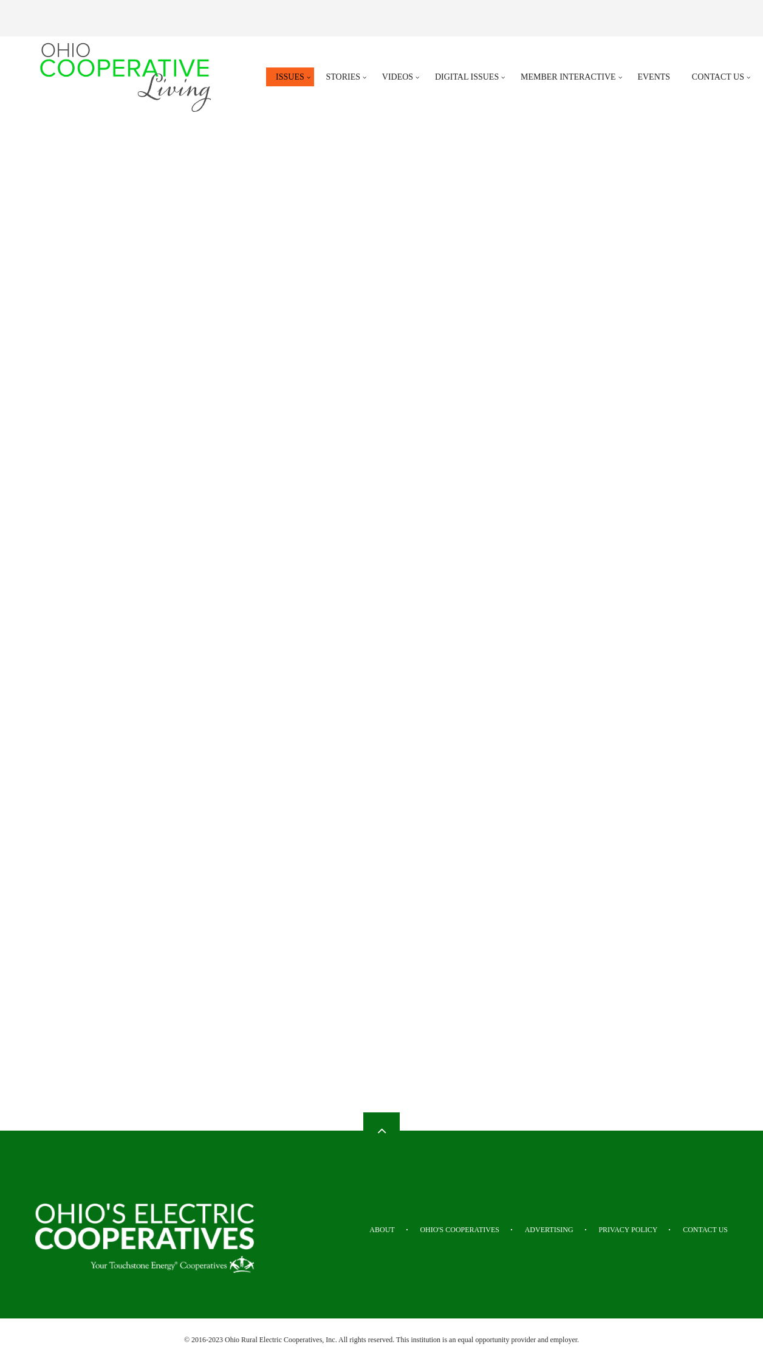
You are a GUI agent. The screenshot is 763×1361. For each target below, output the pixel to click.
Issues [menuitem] (290, 76)
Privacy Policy (627, 1229)
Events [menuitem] (653, 76)
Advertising (549, 1229)
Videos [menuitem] (397, 76)
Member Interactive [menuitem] (568, 76)
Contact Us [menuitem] (718, 76)
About (381, 1229)
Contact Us (705, 1229)
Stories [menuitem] (343, 76)
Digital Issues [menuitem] (467, 76)
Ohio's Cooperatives (459, 1229)
